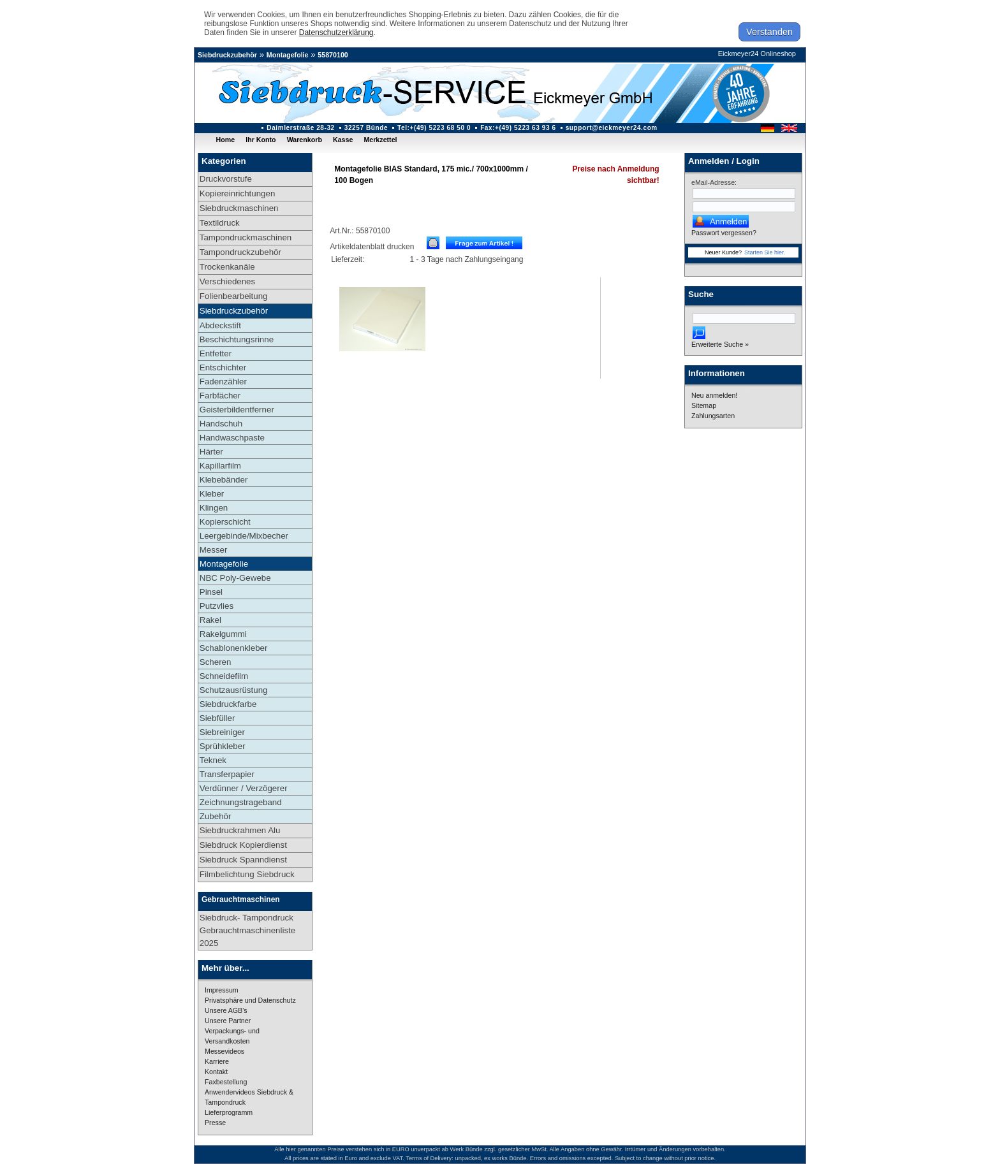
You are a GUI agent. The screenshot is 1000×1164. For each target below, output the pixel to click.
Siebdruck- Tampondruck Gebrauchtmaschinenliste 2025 (247, 930)
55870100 (333, 55)
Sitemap (703, 405)
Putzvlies (216, 606)
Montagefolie (288, 55)
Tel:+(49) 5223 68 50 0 (434, 127)
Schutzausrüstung (234, 690)
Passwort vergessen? (723, 232)
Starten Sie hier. (764, 252)
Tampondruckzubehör (240, 252)
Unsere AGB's (226, 1010)
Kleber (212, 493)
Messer (214, 550)
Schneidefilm (224, 676)
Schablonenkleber (234, 648)
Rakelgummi (223, 634)
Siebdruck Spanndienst (243, 859)
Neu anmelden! (714, 395)
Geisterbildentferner (237, 409)
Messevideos (224, 1051)
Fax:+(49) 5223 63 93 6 (518, 127)
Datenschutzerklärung (336, 32)
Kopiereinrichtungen (238, 193)
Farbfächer (220, 395)
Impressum (222, 990)
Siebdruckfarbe (228, 704)
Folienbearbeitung (234, 296)
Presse (215, 1122)
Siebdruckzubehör (227, 55)
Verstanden (769, 32)
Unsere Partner (228, 1020)
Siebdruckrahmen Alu (240, 830)
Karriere (217, 1061)
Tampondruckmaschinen (245, 237)
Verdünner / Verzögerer (244, 788)
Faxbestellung (226, 1082)
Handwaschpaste (232, 437)
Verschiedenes (227, 281)
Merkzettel (380, 139)
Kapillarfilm (220, 465)
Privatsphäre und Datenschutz (250, 1000)
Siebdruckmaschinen (239, 208)
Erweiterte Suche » (720, 344)
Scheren (216, 662)
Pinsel (211, 592)
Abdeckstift (220, 325)
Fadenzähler (223, 381)
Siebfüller (217, 718)
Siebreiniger (222, 732)
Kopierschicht (225, 522)
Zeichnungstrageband (241, 802)
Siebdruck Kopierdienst (243, 845)
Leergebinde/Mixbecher (244, 536)
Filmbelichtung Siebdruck (247, 874)
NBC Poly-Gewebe (235, 578)
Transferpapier (227, 774)
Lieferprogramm (229, 1112)
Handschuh (221, 423)
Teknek (213, 760)
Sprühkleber (223, 746)
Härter (211, 451)
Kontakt (216, 1071)
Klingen (214, 508)
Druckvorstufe (226, 179)
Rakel (210, 620)
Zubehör (216, 816)
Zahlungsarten (713, 415)
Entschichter (223, 367)
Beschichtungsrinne (237, 339)
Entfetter (216, 353)
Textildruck (220, 223)
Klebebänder (224, 479)
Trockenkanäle (227, 267)
